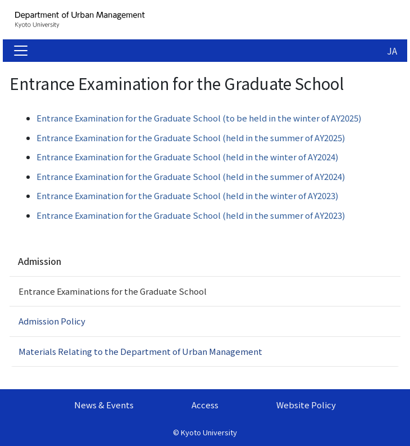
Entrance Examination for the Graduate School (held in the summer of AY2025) (191, 137)
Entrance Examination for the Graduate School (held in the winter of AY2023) (187, 195)
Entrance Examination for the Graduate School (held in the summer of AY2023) (191, 215)
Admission (39, 261)
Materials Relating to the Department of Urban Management (140, 351)
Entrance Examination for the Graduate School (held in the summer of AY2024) (191, 176)
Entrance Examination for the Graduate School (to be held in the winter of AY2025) (200, 118)
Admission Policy (52, 321)
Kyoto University (209, 432)
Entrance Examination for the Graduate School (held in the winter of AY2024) (187, 157)
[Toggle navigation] (21, 50)
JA (392, 50)
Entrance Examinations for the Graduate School (113, 291)
